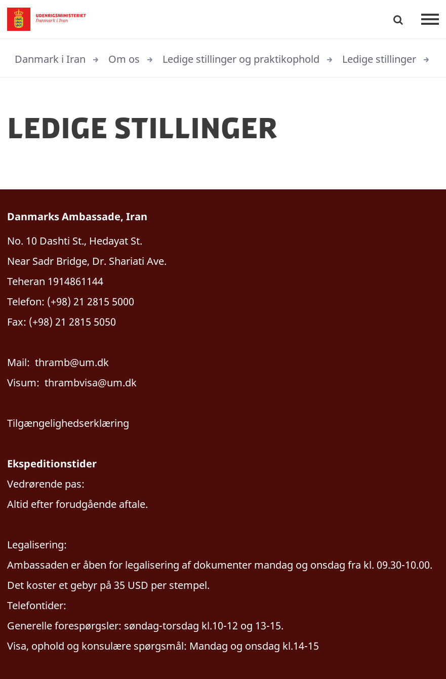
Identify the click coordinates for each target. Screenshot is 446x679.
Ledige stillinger (379, 59)
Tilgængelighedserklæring (68, 423)
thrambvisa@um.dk (91, 382)
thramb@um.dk (72, 362)
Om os (124, 59)
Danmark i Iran (50, 59)
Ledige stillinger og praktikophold (241, 59)
